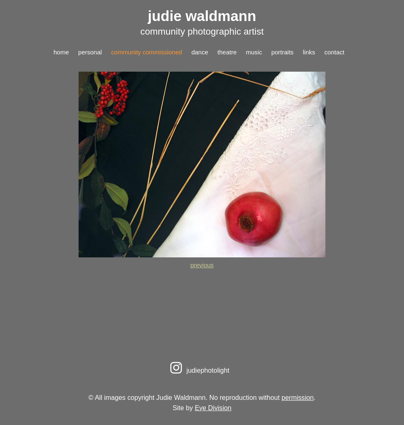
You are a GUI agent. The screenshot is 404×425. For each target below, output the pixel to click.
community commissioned (146, 52)
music (254, 52)
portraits (282, 52)
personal (90, 52)
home (61, 52)
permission (297, 397)
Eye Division (213, 407)
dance (199, 52)
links (309, 52)
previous (202, 265)
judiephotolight (198, 370)
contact (334, 52)
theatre (227, 52)
